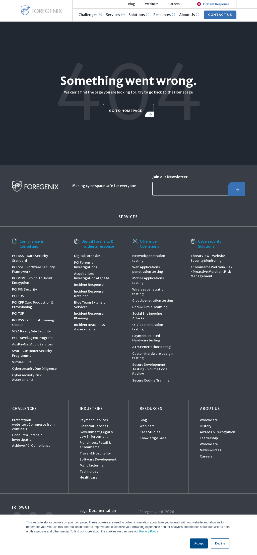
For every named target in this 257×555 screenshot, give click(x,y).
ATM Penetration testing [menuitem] (151, 347)
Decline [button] (220, 543)
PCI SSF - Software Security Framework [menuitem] (33, 269)
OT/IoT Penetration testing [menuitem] (147, 327)
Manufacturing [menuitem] (92, 466)
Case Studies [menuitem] (150, 432)
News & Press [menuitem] (210, 450)
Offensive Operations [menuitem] (145, 244)
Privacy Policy (148, 531)
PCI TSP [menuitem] (18, 314)
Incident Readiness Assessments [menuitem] (89, 327)
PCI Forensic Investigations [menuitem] (85, 264)
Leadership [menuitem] (209, 438)
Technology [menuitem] (89, 472)
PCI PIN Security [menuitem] (24, 289)
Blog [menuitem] (143, 420)
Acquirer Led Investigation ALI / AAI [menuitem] (91, 276)
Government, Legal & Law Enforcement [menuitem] (96, 434)
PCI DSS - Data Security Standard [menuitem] (30, 258)
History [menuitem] (205, 426)
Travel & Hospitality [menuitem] (95, 453)
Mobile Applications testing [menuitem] (148, 280)
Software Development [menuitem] (98, 459)
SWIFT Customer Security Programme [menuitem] (32, 353)
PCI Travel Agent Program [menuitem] (32, 338)
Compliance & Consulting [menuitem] (27, 244)
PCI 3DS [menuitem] (18, 296)
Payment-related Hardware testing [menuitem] (146, 338)
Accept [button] (199, 543)
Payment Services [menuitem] (94, 420)
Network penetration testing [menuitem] (148, 258)
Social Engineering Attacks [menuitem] (147, 316)
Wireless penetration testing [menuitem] (148, 291)
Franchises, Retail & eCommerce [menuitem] (95, 445)
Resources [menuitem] (151, 408)
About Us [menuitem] (210, 408)
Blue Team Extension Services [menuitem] (90, 305)
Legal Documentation (98, 510)
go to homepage (125, 111)
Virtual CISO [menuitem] (21, 362)
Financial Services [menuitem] (94, 426)
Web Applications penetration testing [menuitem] (147, 269)
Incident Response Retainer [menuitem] (89, 293)
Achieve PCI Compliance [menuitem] (31, 446)
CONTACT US (220, 15)
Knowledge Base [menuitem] (153, 438)
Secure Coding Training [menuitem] (151, 380)
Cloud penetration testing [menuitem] (152, 301)
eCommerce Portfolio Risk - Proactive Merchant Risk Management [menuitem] (211, 272)
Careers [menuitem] (206, 456)
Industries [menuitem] (91, 408)
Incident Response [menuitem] (89, 285)
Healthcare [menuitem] (88, 478)
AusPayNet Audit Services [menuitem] (32, 344)
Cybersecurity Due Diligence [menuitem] (34, 369)
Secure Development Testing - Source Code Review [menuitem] (149, 369)
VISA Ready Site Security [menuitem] (31, 331)
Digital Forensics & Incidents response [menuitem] (94, 244)
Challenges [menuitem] (24, 408)
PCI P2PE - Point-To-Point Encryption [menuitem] (32, 280)
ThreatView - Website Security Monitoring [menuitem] (207, 258)
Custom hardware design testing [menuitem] (152, 355)
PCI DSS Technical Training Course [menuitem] (33, 322)
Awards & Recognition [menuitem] (217, 432)
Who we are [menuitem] (209, 420)
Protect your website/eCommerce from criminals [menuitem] (33, 424)
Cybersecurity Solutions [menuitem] (206, 244)
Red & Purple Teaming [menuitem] (150, 307)
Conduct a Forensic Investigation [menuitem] (27, 437)
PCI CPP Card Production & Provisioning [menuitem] (32, 305)
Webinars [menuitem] (147, 426)
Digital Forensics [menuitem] (87, 256)
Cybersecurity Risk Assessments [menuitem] (26, 377)
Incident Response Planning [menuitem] (89, 316)
